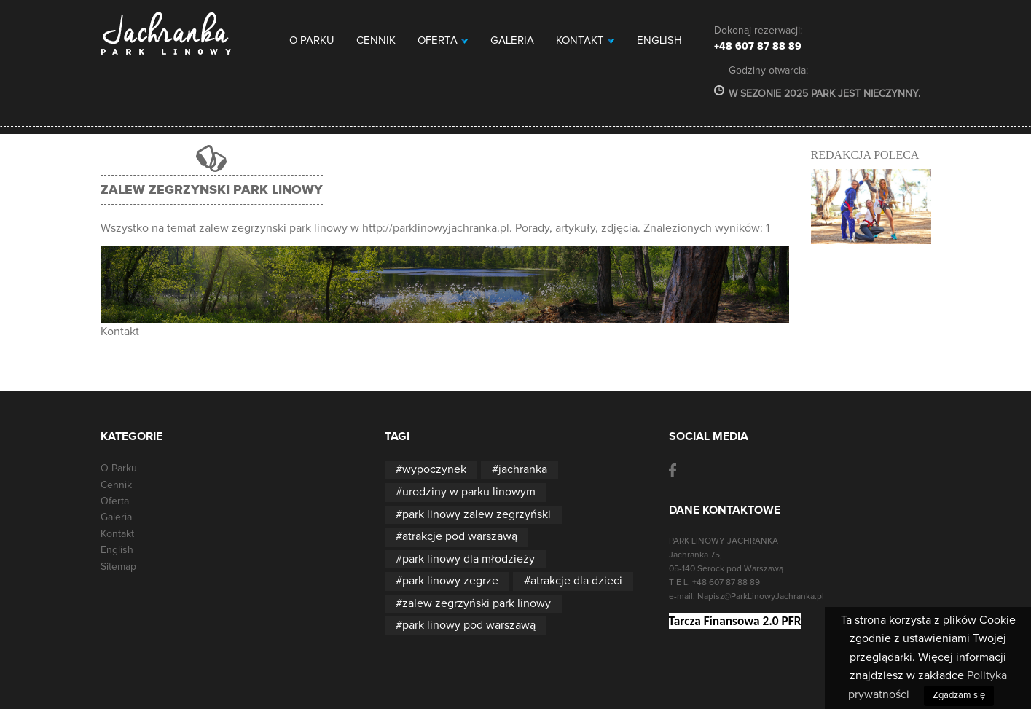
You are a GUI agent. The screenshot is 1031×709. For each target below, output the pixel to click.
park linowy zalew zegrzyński (476, 514)
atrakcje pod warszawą (459, 536)
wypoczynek (434, 469)
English (659, 40)
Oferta (443, 40)
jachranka (522, 469)
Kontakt (585, 40)
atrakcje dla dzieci (576, 581)
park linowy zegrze (450, 581)
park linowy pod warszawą (469, 625)
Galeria (512, 40)
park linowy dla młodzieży (468, 559)
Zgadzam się (959, 695)
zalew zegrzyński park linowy (476, 603)
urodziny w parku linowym (469, 492)
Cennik (376, 40)
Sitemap (118, 567)
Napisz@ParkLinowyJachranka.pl (760, 596)
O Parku (311, 40)
